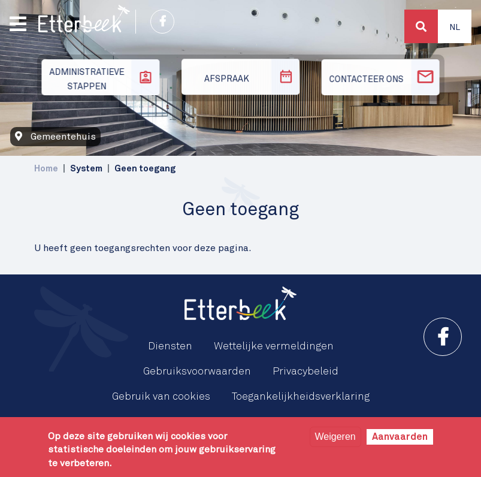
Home (46, 168)
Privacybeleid (305, 371)
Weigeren (335, 436)
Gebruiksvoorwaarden (197, 371)
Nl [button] (454, 27)
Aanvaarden (400, 437)
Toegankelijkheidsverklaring (301, 396)
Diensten (170, 346)
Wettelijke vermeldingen (274, 346)
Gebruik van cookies (161, 396)
